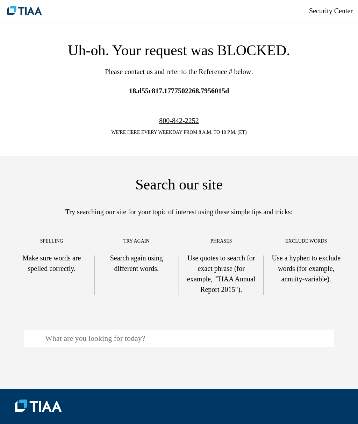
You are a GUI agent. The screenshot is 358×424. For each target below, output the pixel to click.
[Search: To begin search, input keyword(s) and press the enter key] (179, 338)
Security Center (331, 11)
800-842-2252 (179, 120)
